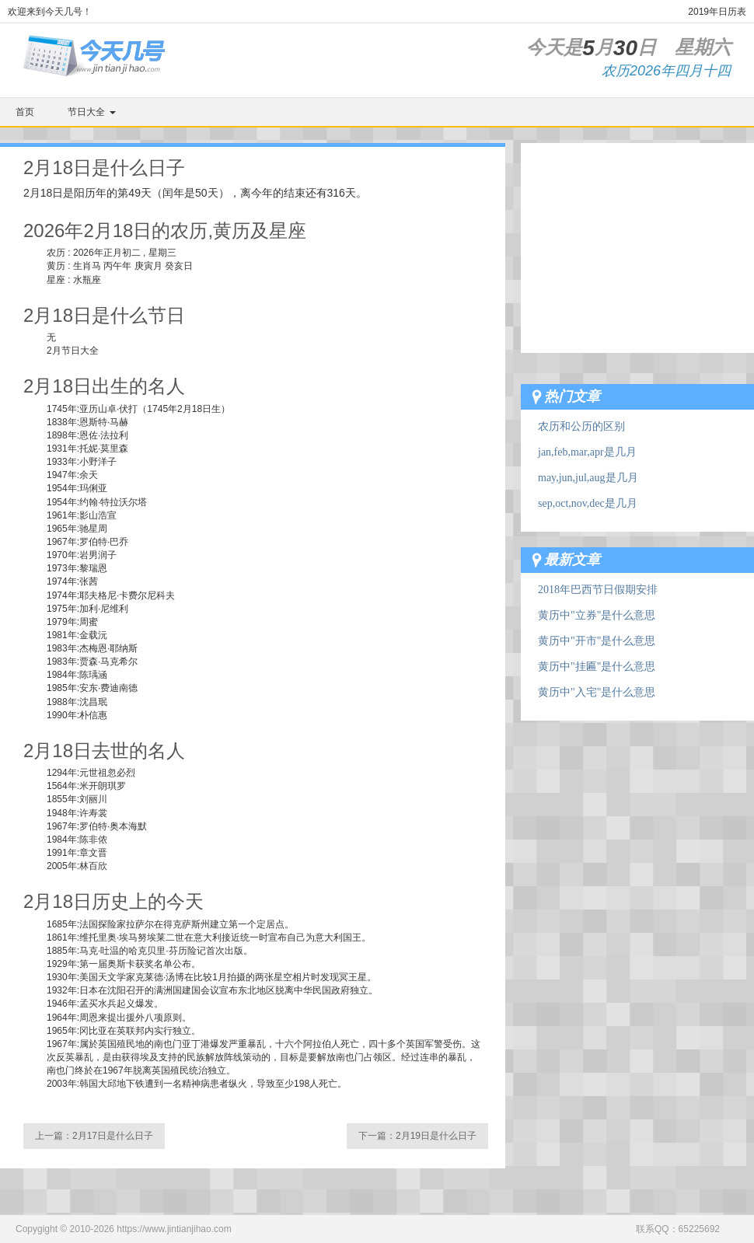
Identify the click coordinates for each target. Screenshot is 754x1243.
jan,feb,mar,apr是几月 (587, 452)
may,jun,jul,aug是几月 (588, 478)
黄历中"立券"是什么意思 (596, 615)
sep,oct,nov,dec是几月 (587, 503)
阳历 (85, 193)
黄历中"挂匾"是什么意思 (596, 666)
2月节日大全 (73, 350)
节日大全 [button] (91, 111)
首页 (25, 111)
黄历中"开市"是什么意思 (596, 641)
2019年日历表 (717, 11)
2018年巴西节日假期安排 (598, 589)
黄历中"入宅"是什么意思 (596, 692)
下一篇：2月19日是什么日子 (417, 1135)
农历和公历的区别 (581, 426)
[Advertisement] (637, 240)
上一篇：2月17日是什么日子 (94, 1135)
